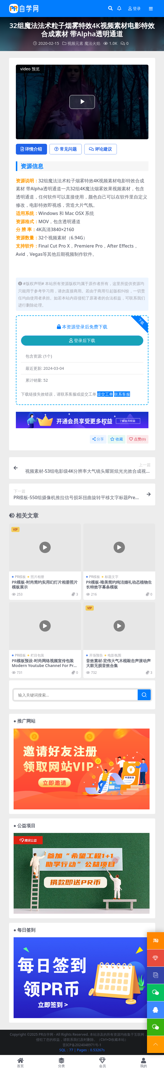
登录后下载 (82, 340)
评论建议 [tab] (101, 149)
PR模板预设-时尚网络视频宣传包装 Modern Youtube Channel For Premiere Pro (44, 665)
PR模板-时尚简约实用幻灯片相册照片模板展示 (45, 584)
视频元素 (75, 43)
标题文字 (111, 576)
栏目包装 (37, 655)
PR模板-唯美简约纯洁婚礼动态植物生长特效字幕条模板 (119, 584)
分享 (98, 439)
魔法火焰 (92, 43)
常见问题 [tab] (66, 149)
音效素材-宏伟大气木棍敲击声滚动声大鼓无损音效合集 (118, 663)
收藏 (116, 439)
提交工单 (105, 393)
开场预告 (96, 655)
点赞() (137, 439)
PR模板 (20, 576)
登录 (134, 9)
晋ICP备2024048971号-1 (82, 1044)
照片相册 (37, 576)
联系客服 (122, 393)
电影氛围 (114, 655)
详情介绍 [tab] (31, 149)
